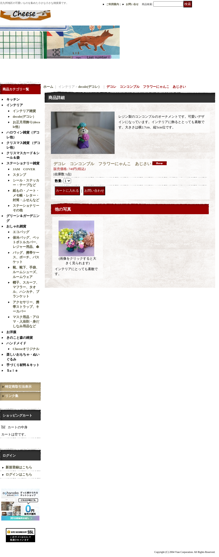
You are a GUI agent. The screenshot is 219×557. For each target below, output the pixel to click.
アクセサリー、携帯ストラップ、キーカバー (26, 306)
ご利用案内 (112, 4)
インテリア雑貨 (24, 111)
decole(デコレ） (24, 116)
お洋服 (11, 332)
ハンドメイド (16, 343)
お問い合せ (132, 4)
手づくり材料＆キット (22, 365)
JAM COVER (24, 169)
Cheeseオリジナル (26, 349)
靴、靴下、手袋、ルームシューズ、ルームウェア (26, 271)
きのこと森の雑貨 (19, 338)
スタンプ (19, 175)
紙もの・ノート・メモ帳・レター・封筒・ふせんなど (26, 195)
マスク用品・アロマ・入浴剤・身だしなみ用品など (26, 321)
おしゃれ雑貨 (16, 226)
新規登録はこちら (19, 467)
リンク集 (11, 396)
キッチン (13, 99)
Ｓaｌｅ (12, 370)
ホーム (48, 87)
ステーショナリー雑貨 (22, 163)
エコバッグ (21, 232)
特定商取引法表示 (18, 387)
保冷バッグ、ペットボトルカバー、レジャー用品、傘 (26, 242)
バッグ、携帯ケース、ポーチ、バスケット (26, 257)
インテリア (14, 105)
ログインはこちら (19, 474)
